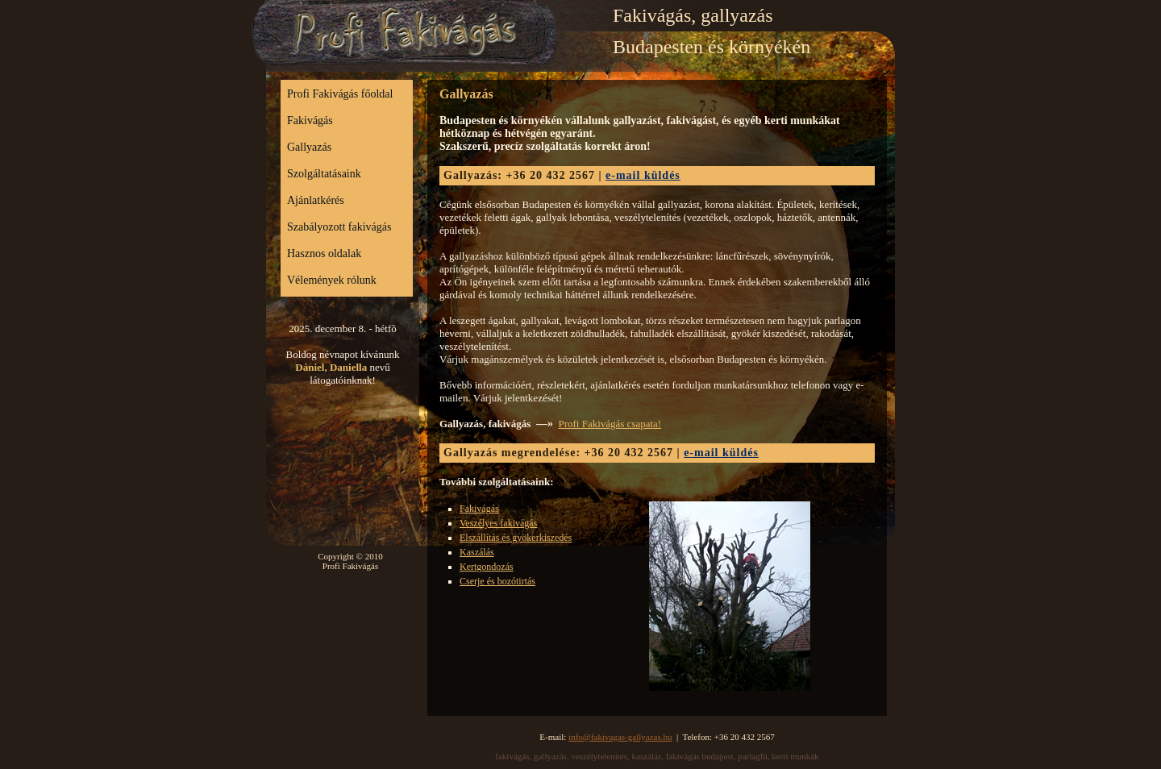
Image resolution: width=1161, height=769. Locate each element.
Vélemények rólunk (332, 280)
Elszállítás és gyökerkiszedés (516, 537)
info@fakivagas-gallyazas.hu (620, 737)
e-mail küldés (642, 175)
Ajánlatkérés (315, 200)
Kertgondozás (487, 566)
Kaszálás (477, 552)
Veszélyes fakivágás (498, 523)
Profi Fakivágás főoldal (340, 94)
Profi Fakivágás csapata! (609, 424)
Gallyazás (309, 147)
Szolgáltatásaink (324, 174)
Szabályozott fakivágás (339, 227)
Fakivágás (310, 120)
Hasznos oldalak (324, 253)
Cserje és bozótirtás (497, 581)
